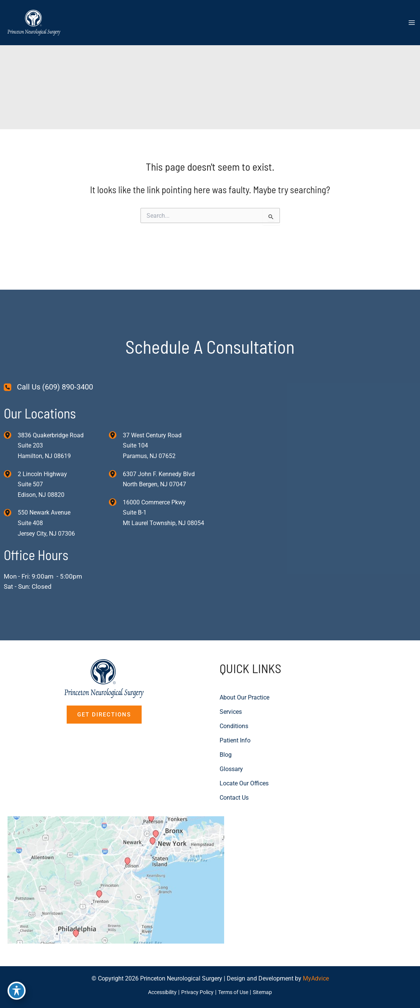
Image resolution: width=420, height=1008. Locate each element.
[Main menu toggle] (411, 23)
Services (231, 678)
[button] (104, 681)
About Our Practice (244, 663)
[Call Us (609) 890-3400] (48, 352)
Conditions (234, 692)
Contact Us (234, 764)
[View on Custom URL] (138, 862)
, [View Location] (42, 450)
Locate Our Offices (244, 749)
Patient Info (235, 706)
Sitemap (267, 992)
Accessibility (158, 992)
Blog (226, 721)
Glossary (231, 735)
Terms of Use (236, 992)
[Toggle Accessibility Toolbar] (17, 991)
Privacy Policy (196, 992)
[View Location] (11, 400)
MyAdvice (316, 978)
